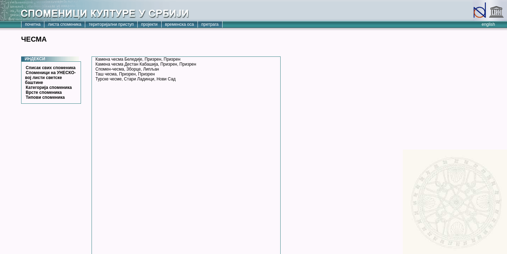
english (488, 24)
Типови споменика (45, 97)
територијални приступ (111, 24)
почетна (32, 24)
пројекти (149, 24)
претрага (210, 24)
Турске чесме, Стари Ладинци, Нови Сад (135, 79)
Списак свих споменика (51, 67)
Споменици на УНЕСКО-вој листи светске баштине (50, 77)
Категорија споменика (49, 87)
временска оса (179, 24)
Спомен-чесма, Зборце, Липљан (127, 69)
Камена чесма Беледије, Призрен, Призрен (137, 59)
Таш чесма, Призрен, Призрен (125, 74)
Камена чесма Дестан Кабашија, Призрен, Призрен (145, 64)
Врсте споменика (44, 92)
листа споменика (64, 24)
